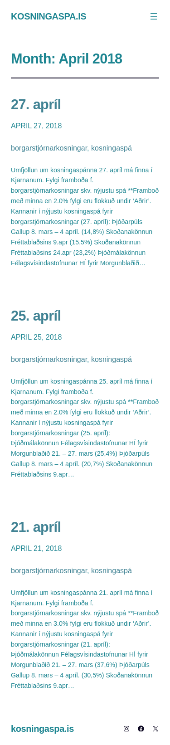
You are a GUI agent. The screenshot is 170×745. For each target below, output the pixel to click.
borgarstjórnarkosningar (49, 148)
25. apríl (36, 315)
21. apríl (36, 527)
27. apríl (36, 104)
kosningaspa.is (48, 16)
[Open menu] (153, 16)
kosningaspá (111, 148)
